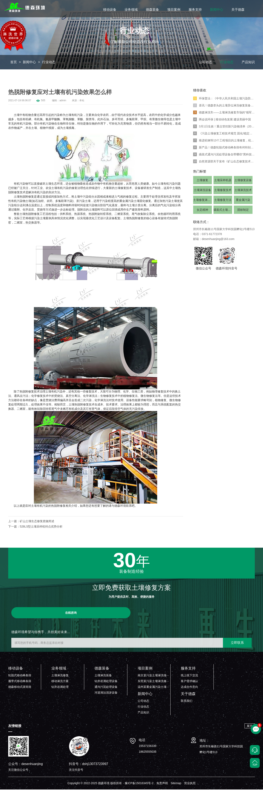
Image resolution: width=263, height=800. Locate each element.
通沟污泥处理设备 (106, 697)
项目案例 (173, 9)
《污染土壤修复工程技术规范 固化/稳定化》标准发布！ (224, 144)
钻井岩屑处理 (60, 697)
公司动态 (205, 72)
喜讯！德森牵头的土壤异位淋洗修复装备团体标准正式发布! (224, 116)
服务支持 (195, 9)
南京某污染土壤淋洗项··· (153, 685)
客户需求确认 (189, 691)
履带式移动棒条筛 (19, 691)
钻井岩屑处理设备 (106, 691)
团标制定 (243, 220)
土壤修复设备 (243, 190)
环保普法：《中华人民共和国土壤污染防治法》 (224, 109)
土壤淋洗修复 (60, 685)
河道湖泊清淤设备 (106, 703)
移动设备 (109, 9)
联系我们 (186, 711)
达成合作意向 (189, 697)
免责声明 (162, 793)
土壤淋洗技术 (243, 200)
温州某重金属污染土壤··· (153, 697)
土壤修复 (202, 190)
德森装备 (152, 9)
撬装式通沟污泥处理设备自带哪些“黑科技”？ (224, 165)
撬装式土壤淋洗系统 (222, 220)
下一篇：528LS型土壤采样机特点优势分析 (35, 537)
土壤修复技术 (222, 200)
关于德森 (238, 9)
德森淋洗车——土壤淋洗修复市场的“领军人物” (224, 123)
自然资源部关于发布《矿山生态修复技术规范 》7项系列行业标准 (224, 172)
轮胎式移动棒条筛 (19, 685)
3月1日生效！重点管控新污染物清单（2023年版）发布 (224, 137)
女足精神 (202, 220)
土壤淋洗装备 (103, 685)
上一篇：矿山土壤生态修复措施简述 (31, 531)
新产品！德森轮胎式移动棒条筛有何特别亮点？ (224, 158)
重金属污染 (243, 210)
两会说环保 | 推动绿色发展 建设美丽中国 (222, 130)
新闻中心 (216, 9)
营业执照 (190, 793)
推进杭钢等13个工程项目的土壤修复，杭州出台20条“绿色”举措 (224, 151)
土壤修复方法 (222, 210)
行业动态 (48, 72)
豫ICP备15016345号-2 (139, 793)
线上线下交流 (189, 685)
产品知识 (248, 72)
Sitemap (176, 793)
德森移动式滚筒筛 (19, 697)
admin (62, 110)
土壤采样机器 (222, 190)
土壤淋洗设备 (202, 200)
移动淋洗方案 (60, 691)
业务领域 (131, 9)
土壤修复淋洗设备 (202, 210)
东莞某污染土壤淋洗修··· (153, 691)
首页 (13, 72)
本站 (81, 110)
